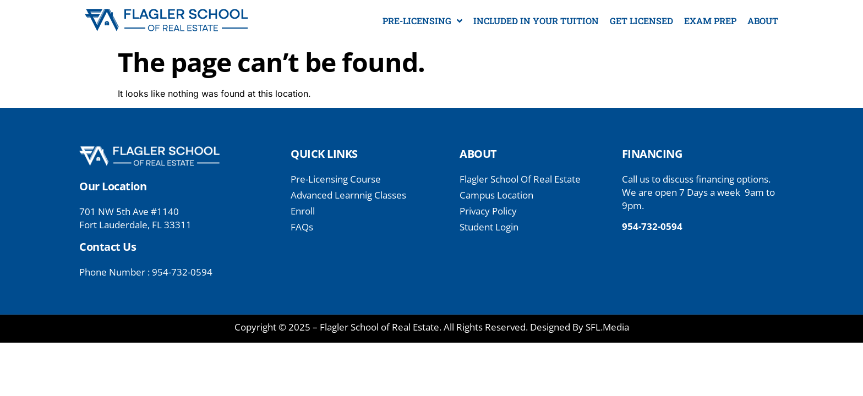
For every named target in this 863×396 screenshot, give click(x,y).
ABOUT (762, 20)
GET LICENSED (641, 20)
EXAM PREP (710, 20)
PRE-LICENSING (422, 21)
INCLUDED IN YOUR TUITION (536, 20)
